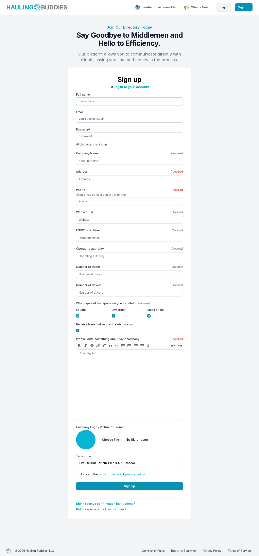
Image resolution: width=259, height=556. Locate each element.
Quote (110, 346)
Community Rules (153, 550)
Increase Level (142, 346)
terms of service (110, 474)
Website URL (85, 212)
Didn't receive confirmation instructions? (105, 503)
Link (98, 346)
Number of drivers (89, 285)
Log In (224, 7)
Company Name (87, 153)
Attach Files (148, 346)
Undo (173, 346)
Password (83, 129)
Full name (83, 94)
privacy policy (135, 474)
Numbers (129, 346)
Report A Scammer (183, 550)
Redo (179, 346)
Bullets (123, 346)
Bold (79, 346)
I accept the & (113, 474)
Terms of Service (239, 550)
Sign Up (243, 7)
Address (82, 171)
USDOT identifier (88, 230)
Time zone (83, 456)
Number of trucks (88, 266)
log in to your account (132, 87)
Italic (86, 346)
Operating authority (90, 248)
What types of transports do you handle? (105, 303)
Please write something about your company (107, 339)
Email (80, 112)
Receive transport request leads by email (105, 324)
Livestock (118, 309)
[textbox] (129, 384)
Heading (104, 346)
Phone (80, 189)
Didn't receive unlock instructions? (101, 509)
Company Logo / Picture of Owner (100, 427)
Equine (81, 309)
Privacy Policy (212, 550)
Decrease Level (135, 346)
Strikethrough (92, 346)
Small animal (156, 309)
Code (117, 346)
